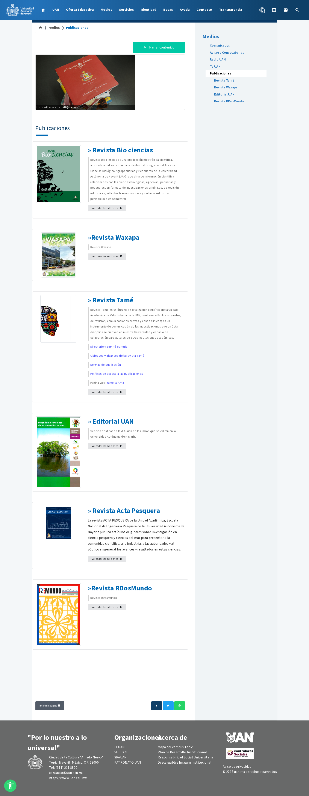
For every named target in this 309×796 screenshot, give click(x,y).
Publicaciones (77, 27)
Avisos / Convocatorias (227, 52)
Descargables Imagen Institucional (185, 762)
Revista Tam (111, 300)
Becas (168, 9)
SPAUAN (120, 757)
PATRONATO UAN (127, 762)
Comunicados (220, 45)
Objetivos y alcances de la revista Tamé (117, 356)
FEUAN (119, 747)
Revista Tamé (224, 80)
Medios (106, 9)
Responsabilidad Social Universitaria (186, 757)
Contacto (204, 9)
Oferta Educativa (80, 9)
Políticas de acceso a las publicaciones (116, 374)
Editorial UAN (113, 421)
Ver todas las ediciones (107, 208)
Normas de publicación (105, 365)
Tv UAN (215, 66)
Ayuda (185, 9)
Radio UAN (218, 59)
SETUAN (120, 752)
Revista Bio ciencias (122, 150)
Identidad (148, 9)
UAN (55, 9)
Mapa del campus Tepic (175, 747)
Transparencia (230, 9)
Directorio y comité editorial (109, 347)
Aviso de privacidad (237, 766)
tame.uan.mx (115, 383)
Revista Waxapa (115, 238)
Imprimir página (49, 706)
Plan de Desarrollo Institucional (182, 752)
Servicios (126, 9)
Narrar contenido (158, 47)
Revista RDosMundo (121, 588)
